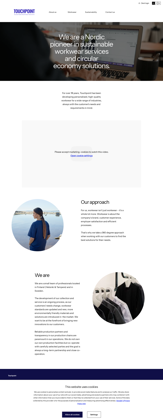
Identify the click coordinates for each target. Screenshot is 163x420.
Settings (94, 414)
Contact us (110, 12)
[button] (51, 12)
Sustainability (91, 12)
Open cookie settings (82, 155)
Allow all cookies (72, 414)
